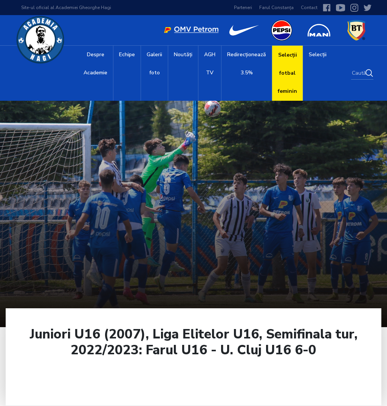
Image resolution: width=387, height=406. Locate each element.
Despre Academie (95, 63)
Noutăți (183, 54)
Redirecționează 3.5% (246, 63)
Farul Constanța (276, 8)
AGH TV (209, 63)
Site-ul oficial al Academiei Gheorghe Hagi (66, 8)
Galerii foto (154, 63)
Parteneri (243, 8)
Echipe (127, 54)
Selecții (318, 54)
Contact (309, 8)
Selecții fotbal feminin (287, 73)
